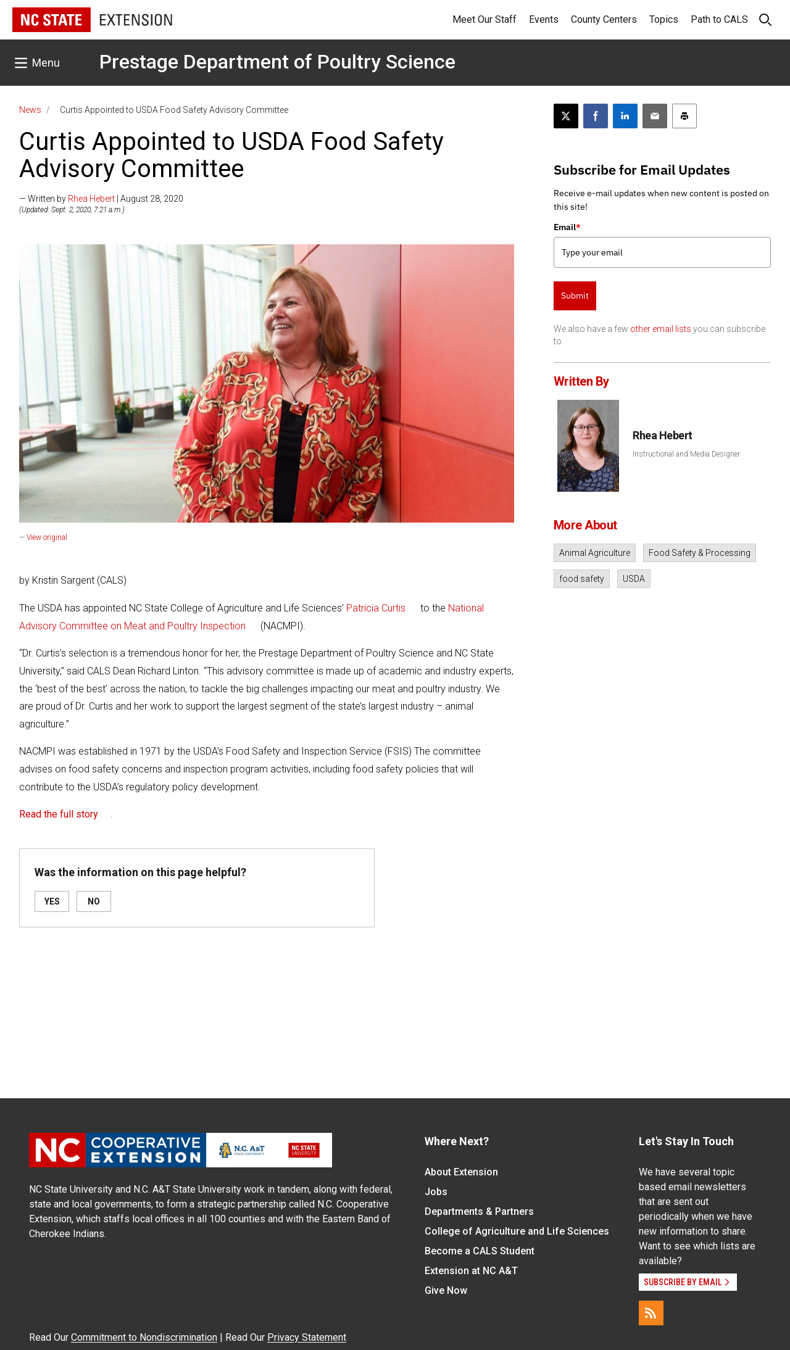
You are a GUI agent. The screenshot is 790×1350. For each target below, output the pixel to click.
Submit (575, 295)
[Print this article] (684, 116)
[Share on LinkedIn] (625, 116)
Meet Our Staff (484, 19)
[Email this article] (654, 116)
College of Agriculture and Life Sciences (517, 1231)
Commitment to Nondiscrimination (144, 1337)
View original (47, 537)
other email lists (660, 329)
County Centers (604, 19)
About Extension (461, 1172)
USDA (634, 579)
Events (544, 19)
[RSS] (651, 1313)
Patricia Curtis (375, 608)
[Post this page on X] (566, 116)
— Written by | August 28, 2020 (101, 199)
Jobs (436, 1192)
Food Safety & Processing (699, 553)
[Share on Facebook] (595, 116)
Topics (663, 19)
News (30, 110)
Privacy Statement (306, 1337)
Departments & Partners (479, 1211)
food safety (581, 579)
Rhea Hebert (91, 199)
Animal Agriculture (594, 553)
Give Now (446, 1290)
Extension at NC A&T (471, 1271)
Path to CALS (719, 19)
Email (567, 227)
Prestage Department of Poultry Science (277, 61)
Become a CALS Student (479, 1251)
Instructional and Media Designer (686, 454)
